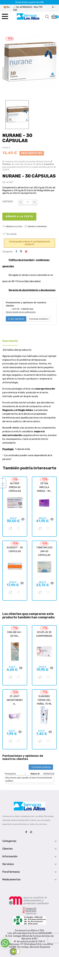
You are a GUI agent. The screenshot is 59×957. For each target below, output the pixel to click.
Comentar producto (39, 319)
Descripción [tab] (10, 340)
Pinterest (26, 251)
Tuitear (21, 251)
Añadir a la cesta (19, 216)
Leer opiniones (16, 319)
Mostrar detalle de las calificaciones (21, 312)
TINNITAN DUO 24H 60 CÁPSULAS (44, 551)
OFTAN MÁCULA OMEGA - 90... (44, 487)
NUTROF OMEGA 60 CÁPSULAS (15, 487)
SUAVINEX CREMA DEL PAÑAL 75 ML (44, 700)
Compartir (16, 251)
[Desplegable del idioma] (7, 7)
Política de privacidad (21, 260)
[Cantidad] (27, 202)
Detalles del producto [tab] (17, 349)
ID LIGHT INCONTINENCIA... (15, 700)
